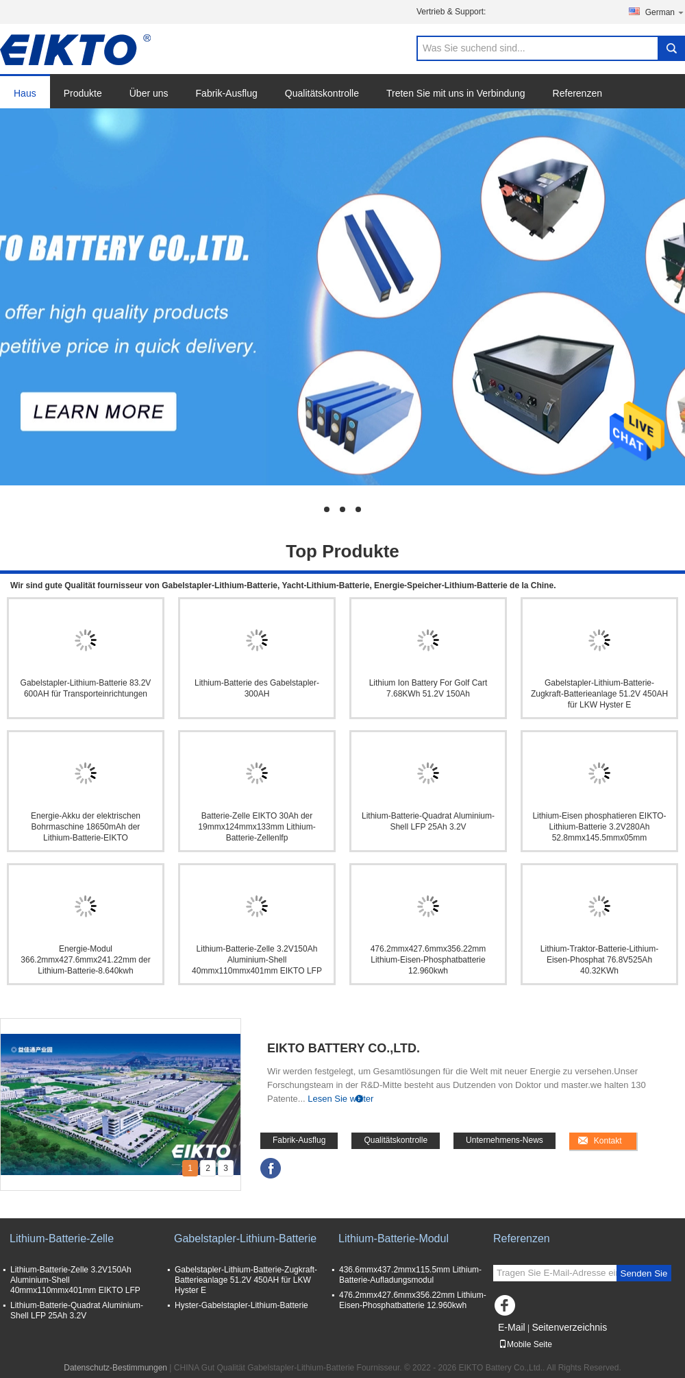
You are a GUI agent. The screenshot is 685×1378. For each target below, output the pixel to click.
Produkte (83, 93)
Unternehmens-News (504, 1140)
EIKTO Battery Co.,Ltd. (343, 1048)
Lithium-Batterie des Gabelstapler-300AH (257, 688)
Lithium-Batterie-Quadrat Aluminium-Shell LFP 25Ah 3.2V (428, 821)
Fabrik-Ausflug (227, 93)
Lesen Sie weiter (340, 1098)
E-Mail (511, 1327)
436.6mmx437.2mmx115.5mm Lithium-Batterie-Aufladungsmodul (410, 1275)
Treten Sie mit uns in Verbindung (455, 93)
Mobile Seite (525, 1344)
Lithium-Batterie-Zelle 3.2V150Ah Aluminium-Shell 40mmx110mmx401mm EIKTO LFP (257, 960)
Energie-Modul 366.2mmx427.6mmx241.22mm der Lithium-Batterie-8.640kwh (85, 960)
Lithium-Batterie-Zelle (62, 1238)
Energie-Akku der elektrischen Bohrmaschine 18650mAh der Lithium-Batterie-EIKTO (85, 827)
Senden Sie (644, 1273)
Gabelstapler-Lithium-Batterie (245, 1238)
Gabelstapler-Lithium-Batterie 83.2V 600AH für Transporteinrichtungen (86, 688)
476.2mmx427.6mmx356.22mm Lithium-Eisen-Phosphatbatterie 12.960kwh (428, 960)
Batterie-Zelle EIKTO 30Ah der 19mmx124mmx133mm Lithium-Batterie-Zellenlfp (256, 827)
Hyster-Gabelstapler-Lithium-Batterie (241, 1305)
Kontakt (608, 1141)
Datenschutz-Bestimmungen (115, 1368)
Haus (25, 93)
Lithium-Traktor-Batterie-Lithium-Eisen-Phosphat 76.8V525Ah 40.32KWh (599, 960)
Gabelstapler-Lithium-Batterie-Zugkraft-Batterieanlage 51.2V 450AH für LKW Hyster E (599, 694)
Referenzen (577, 93)
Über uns (149, 93)
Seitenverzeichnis (569, 1327)
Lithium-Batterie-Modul (393, 1238)
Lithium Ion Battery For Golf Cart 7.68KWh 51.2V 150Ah (428, 688)
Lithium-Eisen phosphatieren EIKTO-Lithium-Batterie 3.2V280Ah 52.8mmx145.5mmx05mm (599, 827)
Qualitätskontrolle (322, 93)
